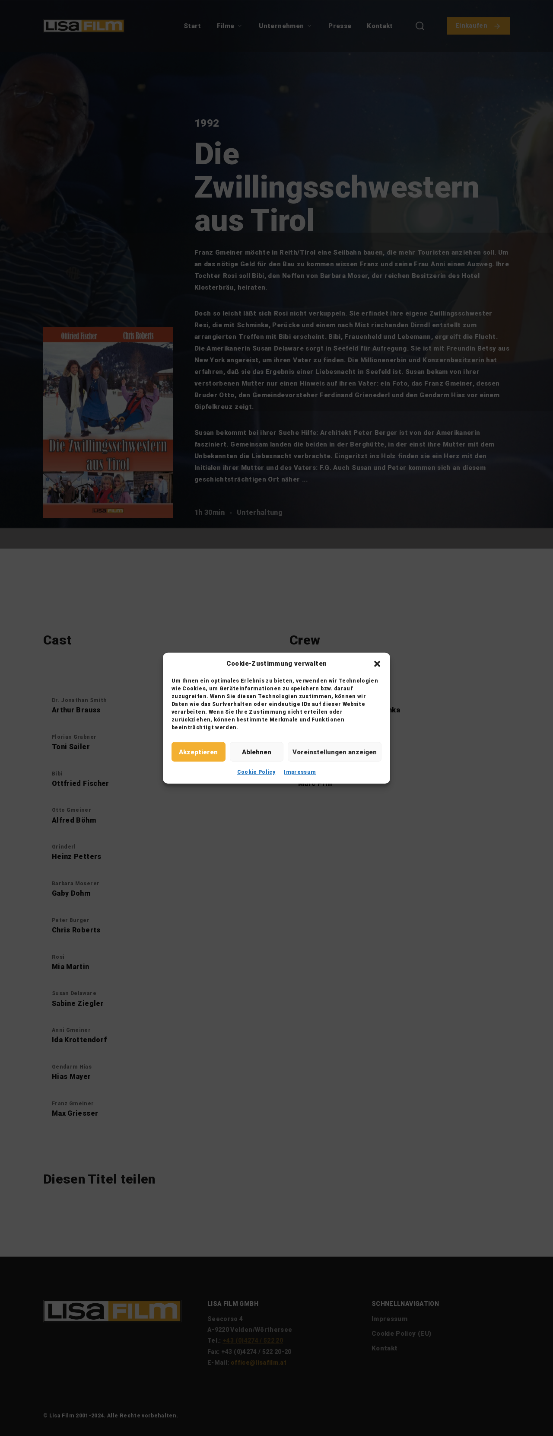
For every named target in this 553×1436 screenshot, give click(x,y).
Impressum (300, 772)
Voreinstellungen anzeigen (334, 752)
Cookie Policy (256, 772)
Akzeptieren (198, 752)
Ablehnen (256, 752)
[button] (377, 663)
